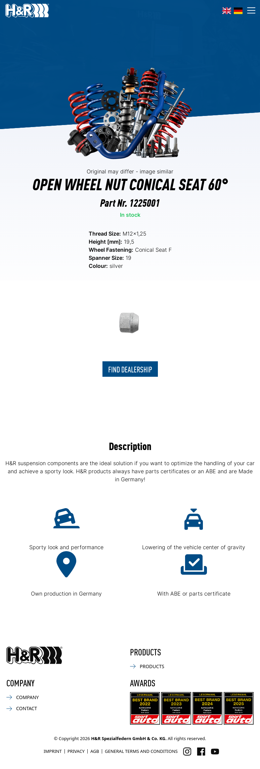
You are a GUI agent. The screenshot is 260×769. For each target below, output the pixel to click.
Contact (21, 708)
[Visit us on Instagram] (187, 751)
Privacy (76, 751)
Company (22, 697)
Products (147, 666)
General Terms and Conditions (141, 751)
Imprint (53, 751)
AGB (94, 751)
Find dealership (130, 369)
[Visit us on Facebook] (201, 751)
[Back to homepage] (34, 655)
